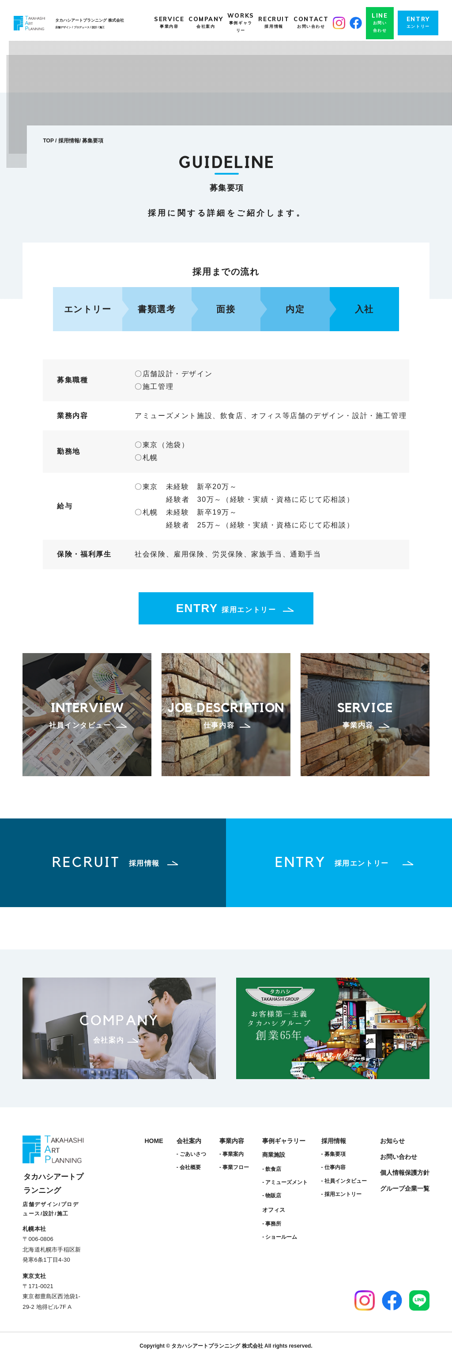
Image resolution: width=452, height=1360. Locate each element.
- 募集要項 (333, 1154)
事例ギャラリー (283, 1140)
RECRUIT (273, 22)
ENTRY (418, 22)
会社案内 (189, 1140)
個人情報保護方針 (404, 1172)
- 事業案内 (231, 1154)
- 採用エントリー (341, 1194)
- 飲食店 (271, 1169)
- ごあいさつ (191, 1154)
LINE (380, 23)
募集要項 (92, 141)
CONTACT (311, 22)
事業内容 (231, 1140)
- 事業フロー (234, 1167)
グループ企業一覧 (404, 1188)
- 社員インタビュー (344, 1181)
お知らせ (392, 1140)
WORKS (240, 23)
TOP (48, 141)
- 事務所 (271, 1224)
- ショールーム (279, 1237)
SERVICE (169, 22)
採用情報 (68, 141)
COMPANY (205, 22)
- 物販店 (271, 1195)
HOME (153, 1140)
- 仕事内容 (333, 1167)
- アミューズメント (285, 1182)
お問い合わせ (398, 1156)
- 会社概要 (189, 1167)
